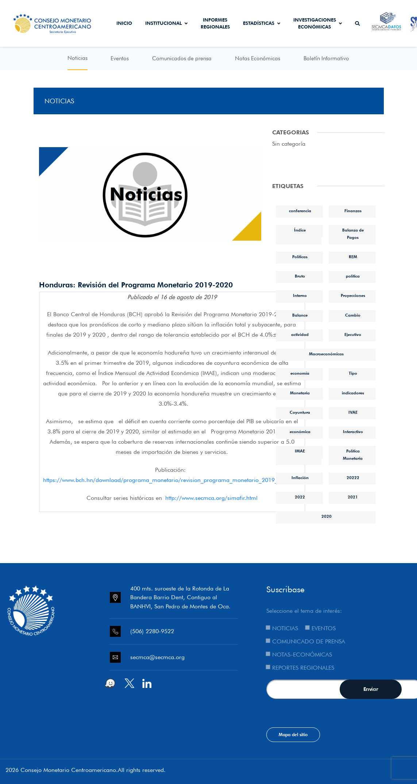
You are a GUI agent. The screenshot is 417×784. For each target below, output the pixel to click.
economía (299, 373)
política (353, 276)
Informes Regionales (215, 23)
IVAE (353, 412)
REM (353, 256)
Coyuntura (300, 412)
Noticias (77, 58)
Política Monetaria (353, 454)
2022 (300, 497)
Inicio (124, 23)
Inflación (300, 477)
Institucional (166, 23)
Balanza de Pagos (353, 233)
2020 (326, 516)
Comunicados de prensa (182, 58)
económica (300, 431)
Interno (300, 295)
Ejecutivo (352, 334)
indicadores (353, 392)
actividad (300, 334)
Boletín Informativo (326, 58)
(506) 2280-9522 (152, 631)
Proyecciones (353, 295)
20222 (353, 477)
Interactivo (353, 431)
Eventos (120, 58)
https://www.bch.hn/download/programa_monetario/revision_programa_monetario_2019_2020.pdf (172, 480)
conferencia (300, 210)
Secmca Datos (386, 23)
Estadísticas (261, 23)
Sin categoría (288, 143)
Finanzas (353, 210)
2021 (353, 497)
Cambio (352, 315)
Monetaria (300, 392)
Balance (300, 315)
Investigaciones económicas (317, 23)
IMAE (300, 451)
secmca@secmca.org (157, 657)
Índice (300, 230)
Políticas (300, 256)
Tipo (353, 373)
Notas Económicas (257, 58)
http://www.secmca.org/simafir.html (211, 497)
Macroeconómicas (326, 353)
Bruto (300, 276)
